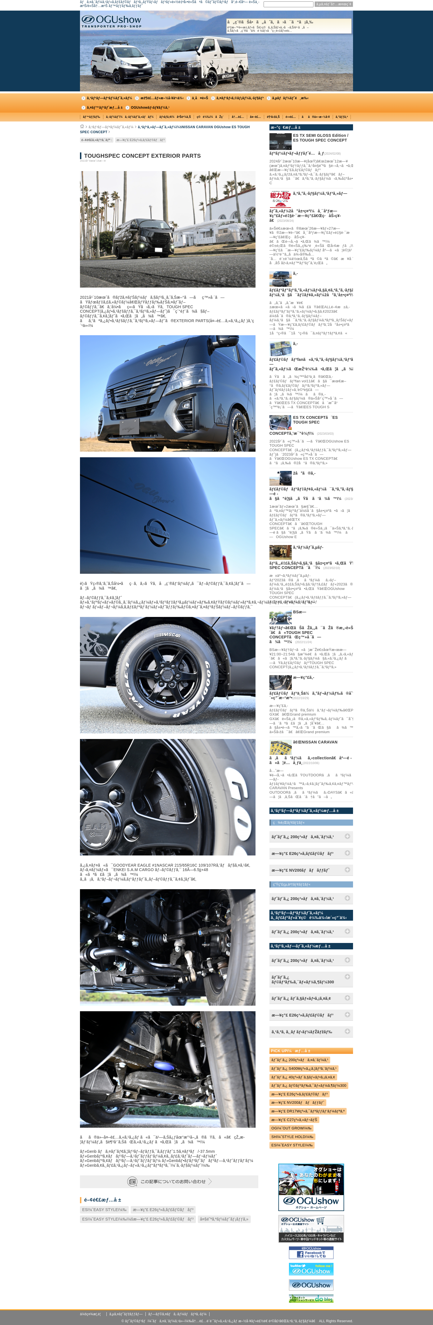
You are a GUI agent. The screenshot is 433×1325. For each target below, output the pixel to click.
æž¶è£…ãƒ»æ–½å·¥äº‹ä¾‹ (162, 98)
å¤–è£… (255, 116)
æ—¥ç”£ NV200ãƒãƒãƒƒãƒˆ (297, 1102)
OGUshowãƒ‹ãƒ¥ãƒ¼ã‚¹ (150, 108)
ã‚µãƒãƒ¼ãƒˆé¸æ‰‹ (290, 98)
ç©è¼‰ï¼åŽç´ (211, 116)
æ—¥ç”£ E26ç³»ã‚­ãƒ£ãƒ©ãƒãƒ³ (140, 140)
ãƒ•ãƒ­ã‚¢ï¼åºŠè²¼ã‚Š (175, 116)
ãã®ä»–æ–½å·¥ (316, 116)
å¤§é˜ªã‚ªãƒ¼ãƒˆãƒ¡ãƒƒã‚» (224, 1219)
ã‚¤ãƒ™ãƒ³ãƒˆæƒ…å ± (105, 108)
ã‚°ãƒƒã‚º (342, 116)
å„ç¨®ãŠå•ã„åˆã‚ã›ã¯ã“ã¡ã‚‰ (289, 26)
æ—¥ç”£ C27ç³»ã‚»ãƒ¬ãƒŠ (294, 1120)
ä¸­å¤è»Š (200, 98)
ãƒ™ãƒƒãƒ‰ (91, 116)
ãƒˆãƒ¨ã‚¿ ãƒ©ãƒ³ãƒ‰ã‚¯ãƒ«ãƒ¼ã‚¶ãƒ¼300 (308, 1085)
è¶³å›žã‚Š (273, 116)
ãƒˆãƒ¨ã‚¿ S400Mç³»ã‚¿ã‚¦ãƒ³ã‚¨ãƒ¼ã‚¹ (304, 1068)
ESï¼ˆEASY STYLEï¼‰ (104, 1209)
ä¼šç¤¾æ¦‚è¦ (92, 1314)
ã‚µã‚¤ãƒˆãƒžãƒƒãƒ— (126, 1314)
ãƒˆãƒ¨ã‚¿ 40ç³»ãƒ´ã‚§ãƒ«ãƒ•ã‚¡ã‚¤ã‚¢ (303, 1077)
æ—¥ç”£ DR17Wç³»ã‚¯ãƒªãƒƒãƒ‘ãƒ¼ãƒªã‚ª (308, 1111)
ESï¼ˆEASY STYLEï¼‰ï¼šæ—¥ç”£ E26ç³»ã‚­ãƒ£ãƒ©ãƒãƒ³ (138, 1219)
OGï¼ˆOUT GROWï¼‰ (291, 1128)
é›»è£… (291, 116)
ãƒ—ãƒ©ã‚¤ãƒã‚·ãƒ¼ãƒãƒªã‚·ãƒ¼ (177, 1314)
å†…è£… (238, 116)
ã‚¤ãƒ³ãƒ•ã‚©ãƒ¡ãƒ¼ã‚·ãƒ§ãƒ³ (240, 98)
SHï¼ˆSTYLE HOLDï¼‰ (292, 1137)
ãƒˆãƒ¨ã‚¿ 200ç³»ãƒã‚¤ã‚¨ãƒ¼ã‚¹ (299, 1060)
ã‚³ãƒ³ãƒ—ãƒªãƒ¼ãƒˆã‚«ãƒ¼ (109, 98)
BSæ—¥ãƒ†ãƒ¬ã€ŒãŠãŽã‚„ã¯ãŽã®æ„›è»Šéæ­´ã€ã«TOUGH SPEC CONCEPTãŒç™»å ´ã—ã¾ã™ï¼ (318, 627)
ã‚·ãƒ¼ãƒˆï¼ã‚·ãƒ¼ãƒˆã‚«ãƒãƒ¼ (130, 116)
